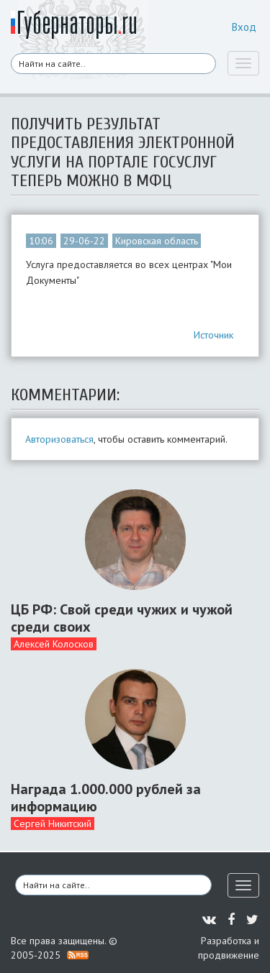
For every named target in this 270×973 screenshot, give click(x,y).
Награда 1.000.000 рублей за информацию (106, 797)
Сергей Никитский (52, 823)
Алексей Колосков (54, 643)
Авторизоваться (59, 439)
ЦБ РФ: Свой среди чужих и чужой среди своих (122, 618)
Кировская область (156, 240)
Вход (244, 27)
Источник (213, 334)
